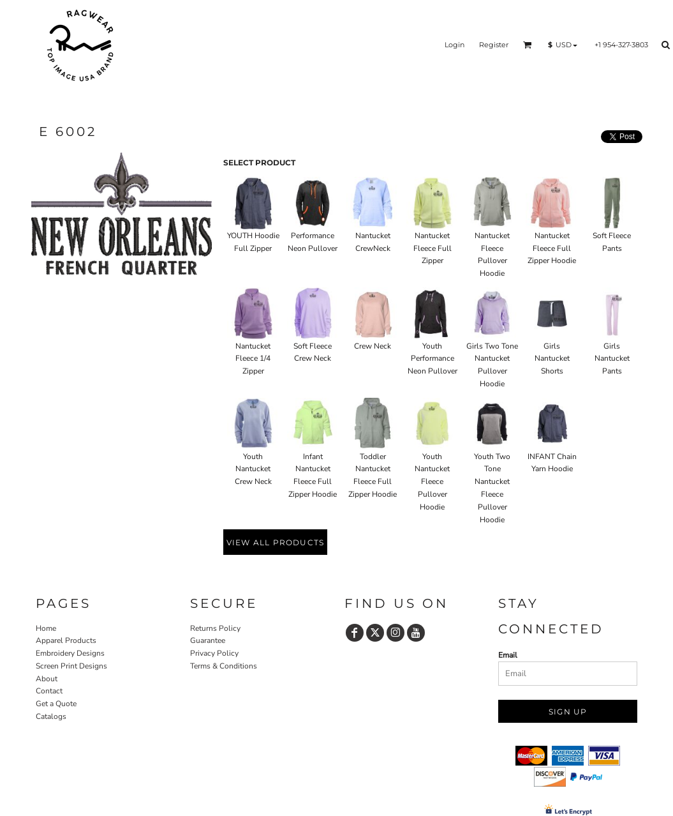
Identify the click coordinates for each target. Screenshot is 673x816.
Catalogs (51, 716)
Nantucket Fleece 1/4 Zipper (252, 359)
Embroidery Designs (70, 653)
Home (46, 628)
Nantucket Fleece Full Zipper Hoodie (552, 248)
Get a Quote (56, 704)
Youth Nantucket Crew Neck (253, 469)
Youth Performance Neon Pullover (432, 359)
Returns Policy (215, 628)
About (46, 679)
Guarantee (207, 640)
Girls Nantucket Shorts (552, 359)
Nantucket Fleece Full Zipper (432, 248)
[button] (527, 44)
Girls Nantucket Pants (612, 359)
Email (507, 655)
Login (454, 44)
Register (493, 44)
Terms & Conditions (223, 666)
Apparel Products (66, 640)
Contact (49, 691)
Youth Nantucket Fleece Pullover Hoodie (432, 481)
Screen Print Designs (71, 666)
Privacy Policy (214, 653)
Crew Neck (372, 346)
